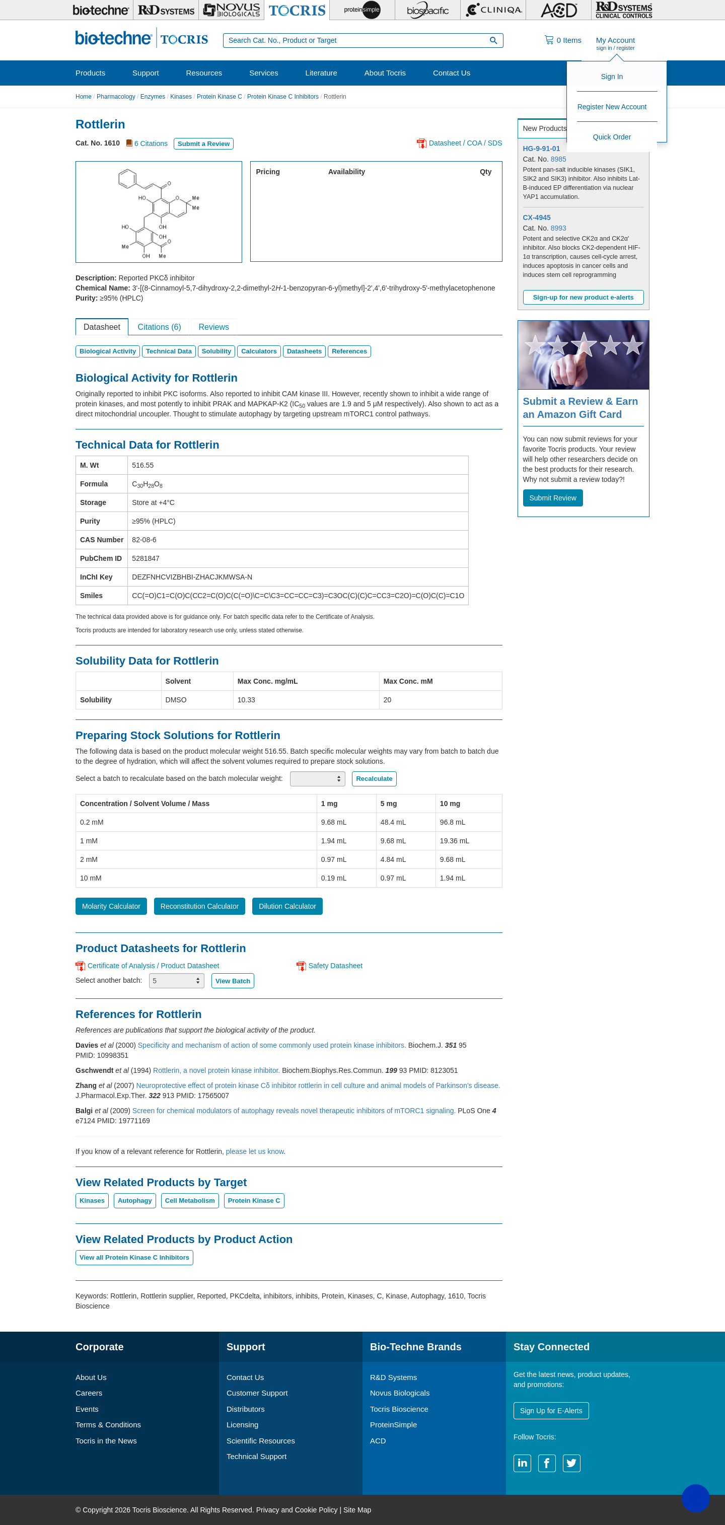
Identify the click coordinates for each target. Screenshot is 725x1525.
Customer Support (257, 1393)
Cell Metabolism (190, 1200)
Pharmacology (116, 96)
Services (263, 72)
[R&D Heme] (624, 10)
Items (569, 40)
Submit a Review (204, 144)
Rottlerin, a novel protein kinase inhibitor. (217, 1070)
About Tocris (385, 72)
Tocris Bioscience (399, 1409)
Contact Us (451, 72)
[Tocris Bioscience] (296, 10)
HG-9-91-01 (541, 148)
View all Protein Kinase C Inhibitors (134, 1257)
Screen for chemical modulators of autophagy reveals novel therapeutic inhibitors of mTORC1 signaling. (295, 1111)
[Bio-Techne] (100, 10)
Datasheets (304, 351)
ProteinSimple (393, 1424)
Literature (321, 72)
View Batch (232, 981)
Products (90, 72)
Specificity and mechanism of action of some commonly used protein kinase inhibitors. (273, 1045)
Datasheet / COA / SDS (465, 143)
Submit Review (553, 498)
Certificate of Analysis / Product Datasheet (153, 966)
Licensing (242, 1424)
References (349, 351)
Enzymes (152, 96)
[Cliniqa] (493, 10)
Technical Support (256, 1456)
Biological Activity (108, 351)
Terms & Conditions (108, 1424)
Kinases (181, 96)
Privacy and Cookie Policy (297, 1510)
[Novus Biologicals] (231, 10)
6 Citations (151, 143)
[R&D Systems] (165, 10)
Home (84, 96)
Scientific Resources (261, 1440)
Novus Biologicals (399, 1393)
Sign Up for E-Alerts (551, 1411)
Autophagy (135, 1200)
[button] (696, 1498)
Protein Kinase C (219, 96)
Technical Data (169, 351)
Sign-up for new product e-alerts (583, 297)
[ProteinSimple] (362, 10)
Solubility (217, 351)
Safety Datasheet (335, 966)
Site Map (357, 1510)
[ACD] (558, 10)
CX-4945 (537, 217)
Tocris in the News (106, 1440)
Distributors (246, 1409)
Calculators (259, 351)
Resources (204, 72)
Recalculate (374, 778)
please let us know (254, 1151)
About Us (91, 1377)
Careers (89, 1393)
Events (87, 1409)
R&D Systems (393, 1377)
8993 (558, 228)
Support (145, 72)
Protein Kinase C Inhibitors (283, 96)
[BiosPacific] (427, 10)
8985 (558, 159)
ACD (378, 1440)
